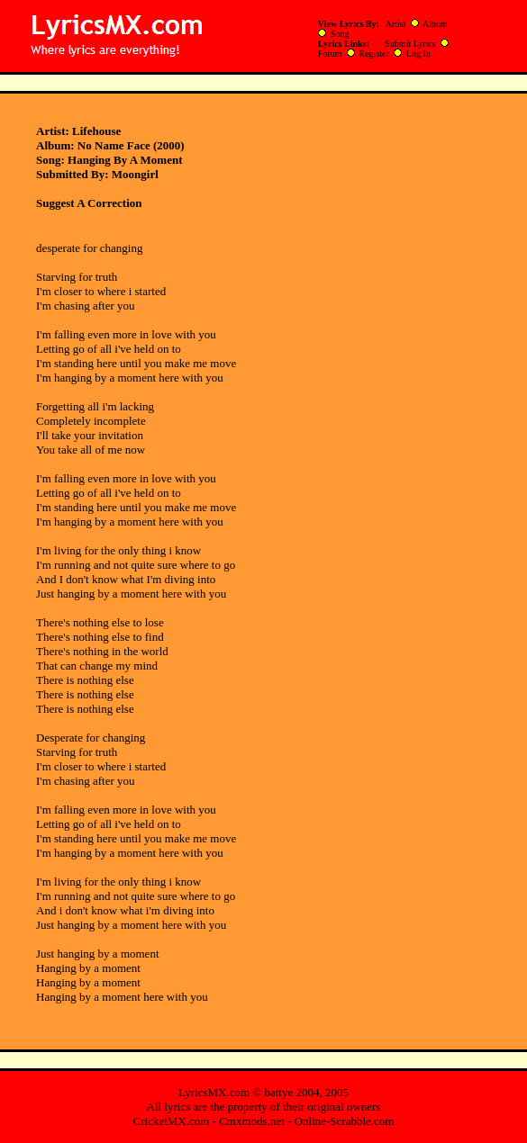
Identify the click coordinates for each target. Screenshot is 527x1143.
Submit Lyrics (410, 44)
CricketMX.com (171, 1121)
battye (278, 1092)
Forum (330, 53)
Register (374, 53)
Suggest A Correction (88, 203)
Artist (396, 24)
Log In (418, 53)
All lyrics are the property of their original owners (264, 1106)
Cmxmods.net (252, 1121)
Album (435, 24)
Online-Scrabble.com (345, 1121)
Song (340, 34)
